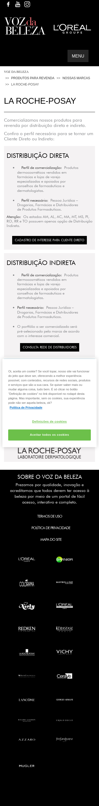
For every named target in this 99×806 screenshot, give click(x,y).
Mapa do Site (51, 539)
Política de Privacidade (50, 528)
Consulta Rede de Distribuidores (50, 347)
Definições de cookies (49, 421)
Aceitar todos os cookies (49, 435)
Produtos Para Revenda (32, 78)
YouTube (18, 4)
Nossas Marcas (76, 78)
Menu (78, 56)
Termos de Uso (49, 516)
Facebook (8, 4)
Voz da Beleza (16, 72)
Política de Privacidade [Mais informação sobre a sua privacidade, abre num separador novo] (26, 407)
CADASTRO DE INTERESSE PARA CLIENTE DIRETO (49, 240)
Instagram (27, 4)
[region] (49, 403)
